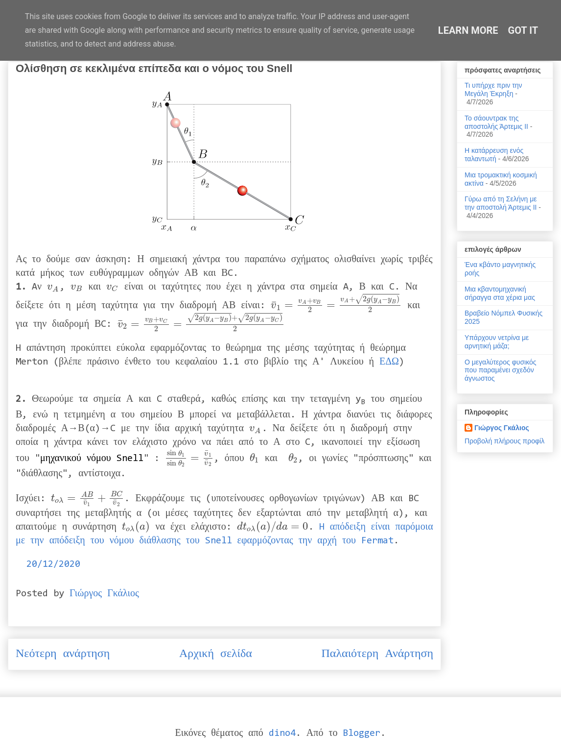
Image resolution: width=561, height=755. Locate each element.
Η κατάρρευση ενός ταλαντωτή (494, 154)
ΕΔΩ (389, 362)
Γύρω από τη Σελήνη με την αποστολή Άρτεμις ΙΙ (501, 203)
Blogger (361, 733)
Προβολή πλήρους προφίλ (504, 441)
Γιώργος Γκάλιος (501, 428)
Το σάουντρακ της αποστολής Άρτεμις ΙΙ (496, 122)
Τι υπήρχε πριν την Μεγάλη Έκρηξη (493, 89)
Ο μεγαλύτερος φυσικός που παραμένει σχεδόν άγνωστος (501, 370)
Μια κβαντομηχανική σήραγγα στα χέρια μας (500, 293)
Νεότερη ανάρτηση (63, 654)
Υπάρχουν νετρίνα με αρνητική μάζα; (497, 342)
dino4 (282, 733)
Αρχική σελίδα (215, 654)
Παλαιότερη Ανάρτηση (377, 654)
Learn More (468, 30)
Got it (523, 30)
